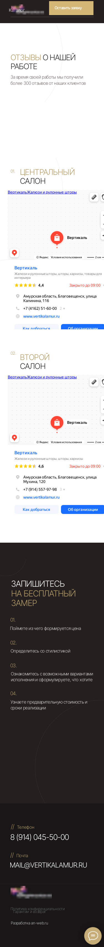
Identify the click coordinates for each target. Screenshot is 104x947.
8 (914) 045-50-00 (39, 837)
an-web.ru (39, 923)
